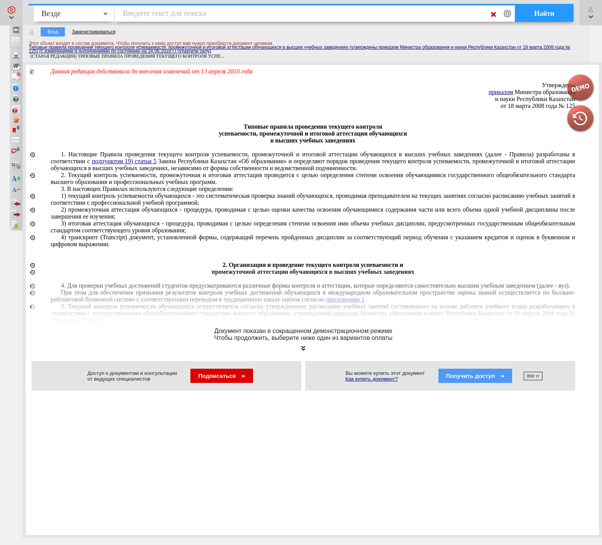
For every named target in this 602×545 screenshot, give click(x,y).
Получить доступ (475, 376)
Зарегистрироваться (93, 32)
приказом (500, 92)
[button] (11, 12)
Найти (544, 13)
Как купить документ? (372, 379)
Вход (53, 32)
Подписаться (221, 376)
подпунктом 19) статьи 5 (124, 161)
